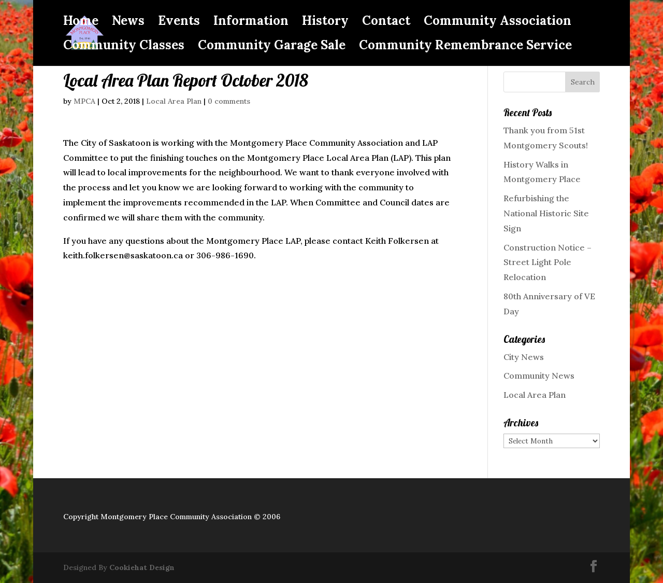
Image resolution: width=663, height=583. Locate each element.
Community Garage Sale (271, 47)
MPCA (84, 101)
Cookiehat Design (142, 567)
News (128, 23)
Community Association (497, 23)
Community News (538, 375)
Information (251, 23)
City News (523, 357)
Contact (386, 23)
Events (179, 23)
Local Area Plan (173, 101)
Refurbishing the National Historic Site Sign (546, 213)
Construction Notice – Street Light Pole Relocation (547, 262)
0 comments (229, 101)
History (325, 23)
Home (80, 23)
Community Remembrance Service (465, 47)
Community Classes (123, 47)
